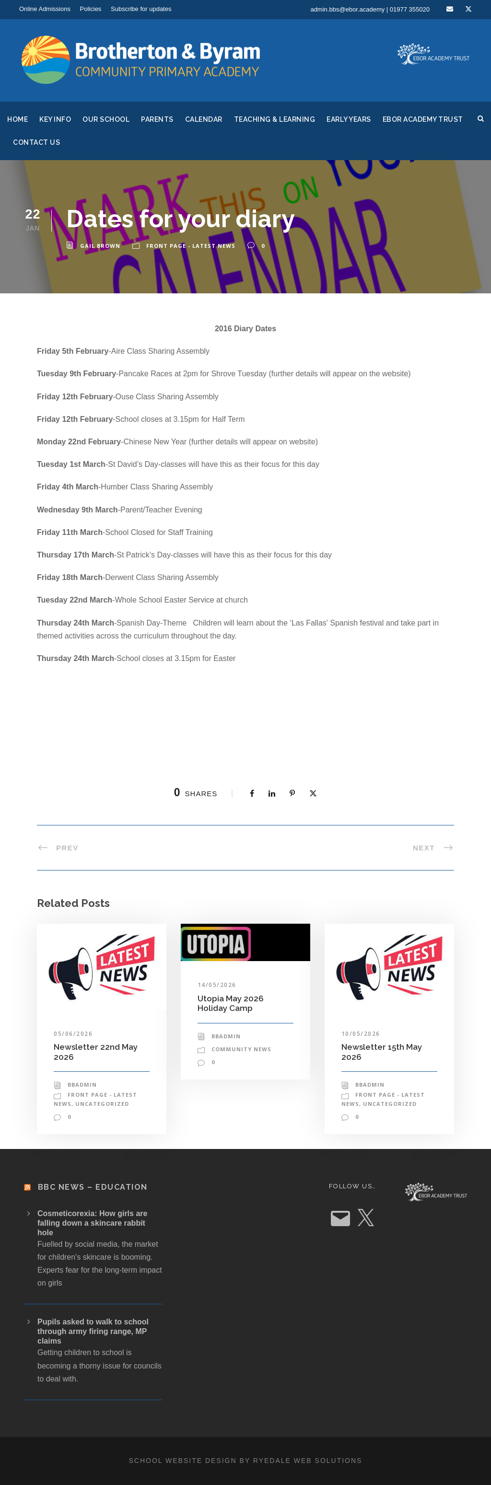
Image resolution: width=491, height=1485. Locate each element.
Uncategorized (102, 1103)
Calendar (203, 119)
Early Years (349, 119)
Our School (105, 119)
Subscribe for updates (141, 8)
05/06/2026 (73, 1034)
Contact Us (36, 142)
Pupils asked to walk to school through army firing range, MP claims (93, 1331)
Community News (241, 1049)
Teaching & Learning (275, 119)
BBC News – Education (93, 1187)
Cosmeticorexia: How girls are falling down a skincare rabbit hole (92, 1223)
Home (17, 119)
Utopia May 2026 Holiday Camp (231, 1003)
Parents (157, 119)
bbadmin (82, 1084)
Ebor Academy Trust (423, 119)
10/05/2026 (360, 1034)
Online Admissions (44, 8)
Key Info (55, 119)
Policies (91, 8)
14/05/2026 (217, 985)
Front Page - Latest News (190, 245)
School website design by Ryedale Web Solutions (245, 1460)
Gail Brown (100, 245)
